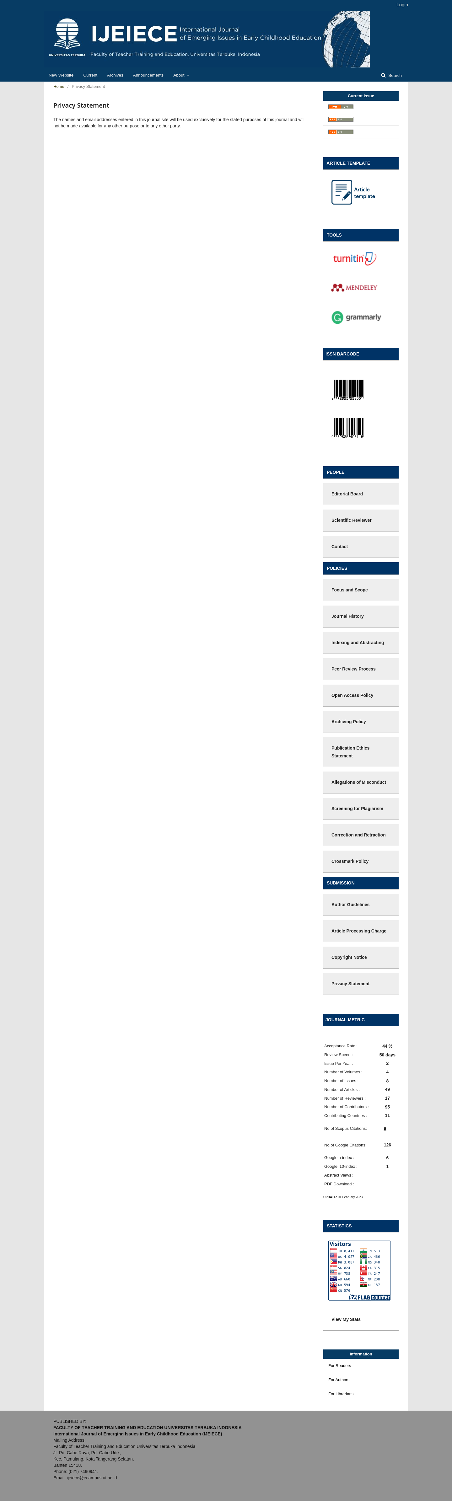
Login (402, 4)
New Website (61, 75)
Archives (115, 75)
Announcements (148, 75)
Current (90, 75)
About (179, 75)
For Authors (338, 1379)
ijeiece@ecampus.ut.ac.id (92, 1477)
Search (394, 75)
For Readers (339, 1365)
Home (58, 86)
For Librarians (340, 1393)
